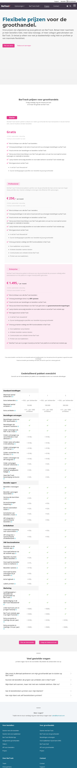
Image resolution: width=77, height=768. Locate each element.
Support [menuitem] (42, 737)
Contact (56, 6)
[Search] (70, 6)
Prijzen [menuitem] (5, 721)
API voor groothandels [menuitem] (47, 718)
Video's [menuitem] (5, 715)
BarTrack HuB (34, 6)
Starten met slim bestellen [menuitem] (11, 701)
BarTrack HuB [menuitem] (44, 715)
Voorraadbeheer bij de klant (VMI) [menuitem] (50, 711)
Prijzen (46, 6)
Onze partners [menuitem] (7, 737)
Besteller (63, 1)
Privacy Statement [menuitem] (7, 759)
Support (56, 1)
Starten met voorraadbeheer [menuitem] (12, 704)
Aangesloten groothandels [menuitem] (11, 711)
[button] (74, 5)
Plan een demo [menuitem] (44, 741)
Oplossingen (20, 6)
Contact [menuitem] (42, 734)
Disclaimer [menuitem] (16, 759)
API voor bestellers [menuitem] (8, 718)
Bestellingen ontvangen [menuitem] (47, 708)
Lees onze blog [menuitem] (7, 741)
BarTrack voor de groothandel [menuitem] (49, 704)
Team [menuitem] (4, 734)
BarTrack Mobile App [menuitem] (9, 708)
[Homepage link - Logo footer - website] (8, 756)
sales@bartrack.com (58, 686)
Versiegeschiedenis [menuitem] (9, 744)
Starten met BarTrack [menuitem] (46, 701)
